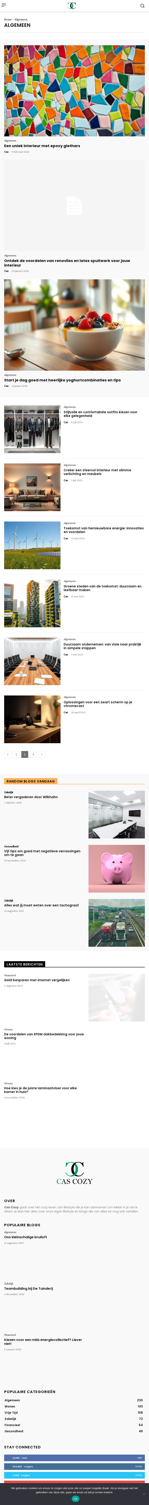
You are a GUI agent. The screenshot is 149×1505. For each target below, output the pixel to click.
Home (8, 19)
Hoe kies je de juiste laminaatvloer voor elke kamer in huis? (40, 1090)
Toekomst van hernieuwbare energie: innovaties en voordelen (104, 530)
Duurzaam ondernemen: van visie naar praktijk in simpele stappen (102, 646)
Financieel (10, 975)
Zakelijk (8, 792)
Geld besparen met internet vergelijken (37, 980)
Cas (6, 151)
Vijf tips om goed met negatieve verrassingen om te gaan (42, 853)
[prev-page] (7, 754)
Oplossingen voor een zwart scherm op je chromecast (98, 704)
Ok (75, 1498)
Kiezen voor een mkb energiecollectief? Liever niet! (43, 1341)
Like (140, 1457)
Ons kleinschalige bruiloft (25, 1237)
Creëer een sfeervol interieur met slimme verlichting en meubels (97, 472)
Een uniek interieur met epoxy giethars (42, 145)
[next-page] (41, 754)
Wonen (8, 1029)
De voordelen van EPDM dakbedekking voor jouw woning (44, 1036)
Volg (138, 1466)
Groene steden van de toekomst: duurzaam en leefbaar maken (103, 588)
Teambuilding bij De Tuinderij (28, 1288)
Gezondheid (11, 846)
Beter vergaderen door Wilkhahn (31, 797)
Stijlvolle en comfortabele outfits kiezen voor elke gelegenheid (100, 414)
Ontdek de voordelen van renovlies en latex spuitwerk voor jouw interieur (67, 263)
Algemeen (10, 140)
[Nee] (144, 1494)
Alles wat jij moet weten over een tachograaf (41, 905)
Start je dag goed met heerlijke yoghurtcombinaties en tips (62, 380)
